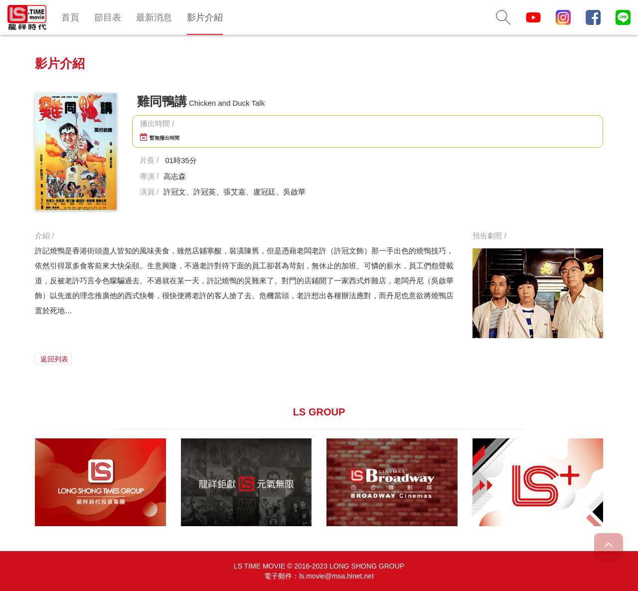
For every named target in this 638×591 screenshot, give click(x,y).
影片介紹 (205, 17)
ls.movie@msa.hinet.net (336, 576)
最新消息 (154, 17)
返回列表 (53, 359)
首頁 (70, 17)
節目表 (107, 17)
